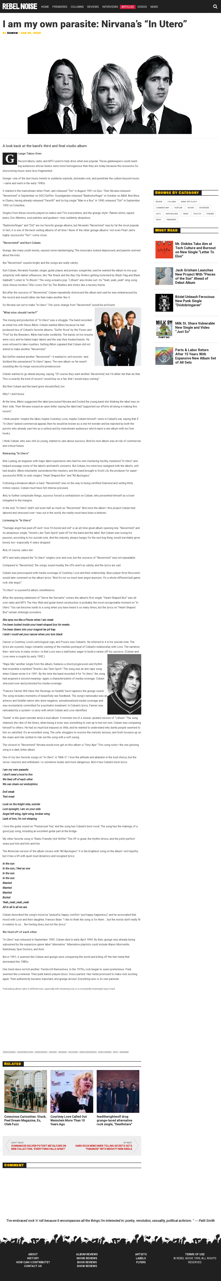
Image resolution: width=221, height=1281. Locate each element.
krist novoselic (88, 1052)
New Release (172, 214)
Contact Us (33, 1266)
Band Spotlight (189, 202)
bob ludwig (9, 1052)
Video (158, 220)
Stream (210, 214)
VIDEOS (142, 6)
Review (159, 202)
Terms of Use (195, 1254)
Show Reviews (87, 1266)
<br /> (72, 1021)
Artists (141, 1254)
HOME (45, 6)
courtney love (25, 1052)
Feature (178, 208)
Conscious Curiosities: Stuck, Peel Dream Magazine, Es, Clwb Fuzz (25, 1120)
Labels (141, 1258)
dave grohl (41, 1052)
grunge (62, 1052)
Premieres (171, 220)
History (33, 1258)
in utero (73, 1052)
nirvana (124, 1052)
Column (171, 202)
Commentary (162, 208)
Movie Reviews (87, 1258)
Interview (204, 208)
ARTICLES (128, 6)
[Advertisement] (186, 162)
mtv (115, 1052)
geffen (52, 1052)
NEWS (154, 6)
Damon (12, 33)
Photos (197, 214)
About (33, 1254)
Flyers (141, 1262)
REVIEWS (93, 6)
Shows (191, 208)
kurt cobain (105, 1052)
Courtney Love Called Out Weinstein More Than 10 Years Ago (68, 1120)
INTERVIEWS (110, 6)
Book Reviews (87, 1262)
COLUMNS (77, 6)
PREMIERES (59, 6)
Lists (158, 214)
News (185, 214)
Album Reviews (87, 1254)
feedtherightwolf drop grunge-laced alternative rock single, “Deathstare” (114, 1120)
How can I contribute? (33, 1262)
